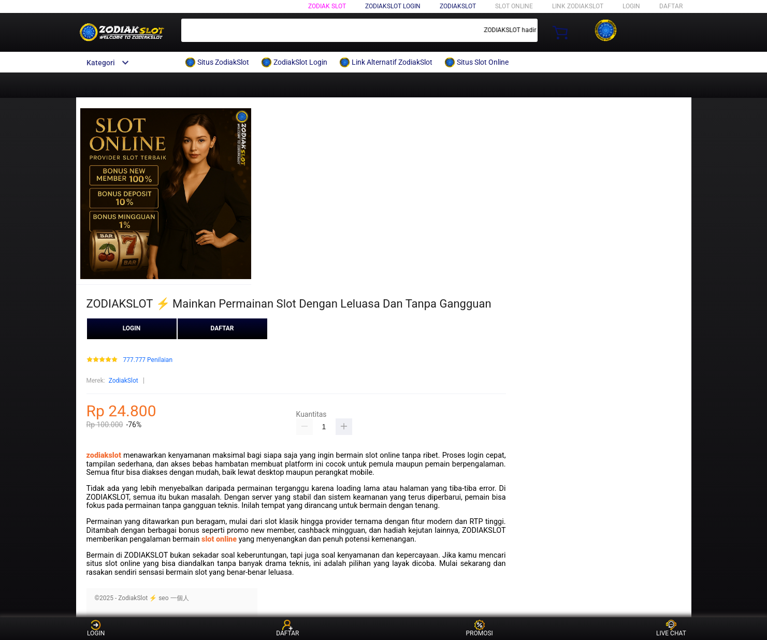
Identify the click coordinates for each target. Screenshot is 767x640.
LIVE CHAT (671, 628)
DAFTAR (671, 6)
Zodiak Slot (327, 6)
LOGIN (631, 6)
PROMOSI (479, 628)
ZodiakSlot (458, 6)
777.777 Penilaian (147, 360)
